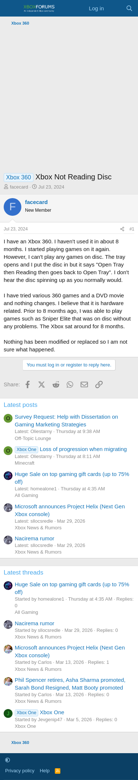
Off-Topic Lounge (33, 438)
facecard (19, 187)
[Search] (129, 8)
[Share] (122, 229)
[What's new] (114, 8)
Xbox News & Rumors (38, 527)
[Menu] (10, 8)
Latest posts (21, 404)
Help (45, 770)
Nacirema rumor (34, 538)
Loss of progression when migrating (71, 449)
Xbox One (39, 712)
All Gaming (26, 495)
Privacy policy (19, 770)
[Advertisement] (69, 101)
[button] (7, 760)
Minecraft (24, 463)
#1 (132, 229)
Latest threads (23, 572)
